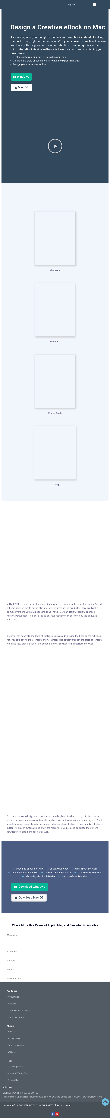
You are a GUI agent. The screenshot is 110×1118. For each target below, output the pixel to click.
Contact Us (12, 1080)
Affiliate (11, 1052)
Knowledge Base (15, 1066)
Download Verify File (17, 1073)
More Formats (14, 978)
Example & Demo (15, 1017)
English (71, 4)
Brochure (55, 341)
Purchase (11, 1004)
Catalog (11, 960)
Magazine (55, 269)
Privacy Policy (13, 1038)
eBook (10, 969)
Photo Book (55, 412)
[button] (94, 4)
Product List (13, 997)
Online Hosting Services (18, 1010)
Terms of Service (15, 1045)
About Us (11, 1031)
